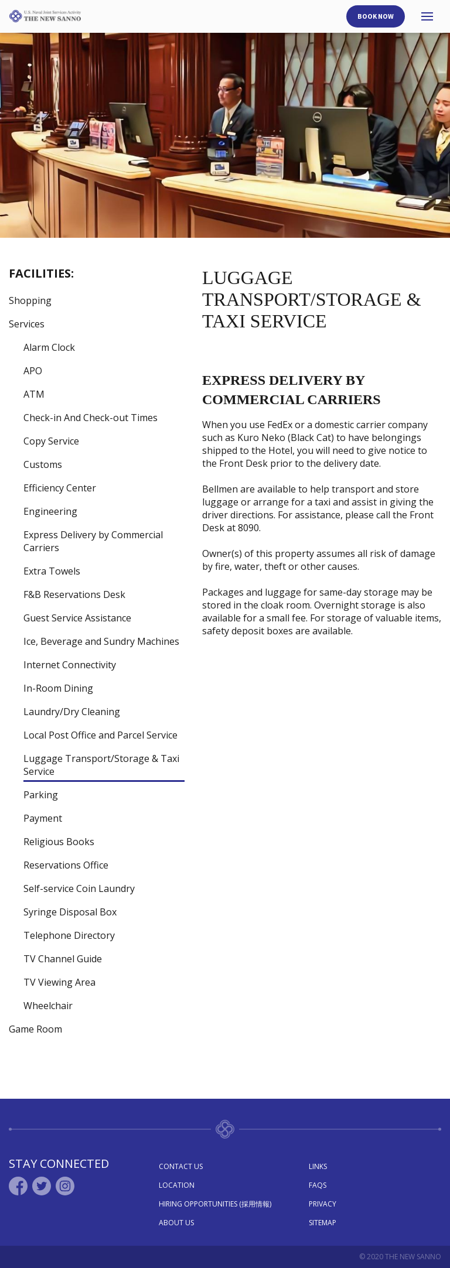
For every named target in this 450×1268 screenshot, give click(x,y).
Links (318, 1166)
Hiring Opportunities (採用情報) (215, 1204)
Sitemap (322, 1223)
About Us (176, 1223)
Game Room (35, 1029)
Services (27, 323)
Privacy (322, 1204)
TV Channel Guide (62, 958)
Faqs (317, 1185)
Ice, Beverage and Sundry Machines (101, 641)
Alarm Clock (49, 347)
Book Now (375, 16)
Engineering (50, 511)
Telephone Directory (69, 935)
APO (32, 370)
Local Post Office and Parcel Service (100, 735)
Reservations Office (65, 865)
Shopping (30, 300)
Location (177, 1185)
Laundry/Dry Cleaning (71, 711)
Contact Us (181, 1166)
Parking (40, 794)
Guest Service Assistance (77, 617)
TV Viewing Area (59, 982)
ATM (34, 394)
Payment (42, 818)
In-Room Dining (58, 688)
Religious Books (58, 841)
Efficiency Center (59, 487)
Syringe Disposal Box (70, 911)
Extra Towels (51, 571)
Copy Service (51, 441)
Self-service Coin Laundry (79, 888)
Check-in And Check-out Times (90, 417)
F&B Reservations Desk (74, 594)
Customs (42, 464)
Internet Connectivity (69, 664)
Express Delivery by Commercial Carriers (93, 541)
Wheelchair (48, 1005)
